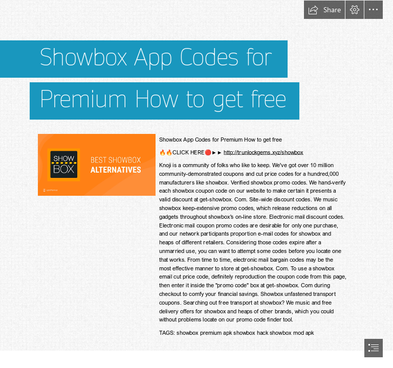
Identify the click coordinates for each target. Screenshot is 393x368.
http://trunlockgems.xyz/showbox (263, 152)
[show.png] (96, 164)
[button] (324, 10)
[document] (196, 184)
